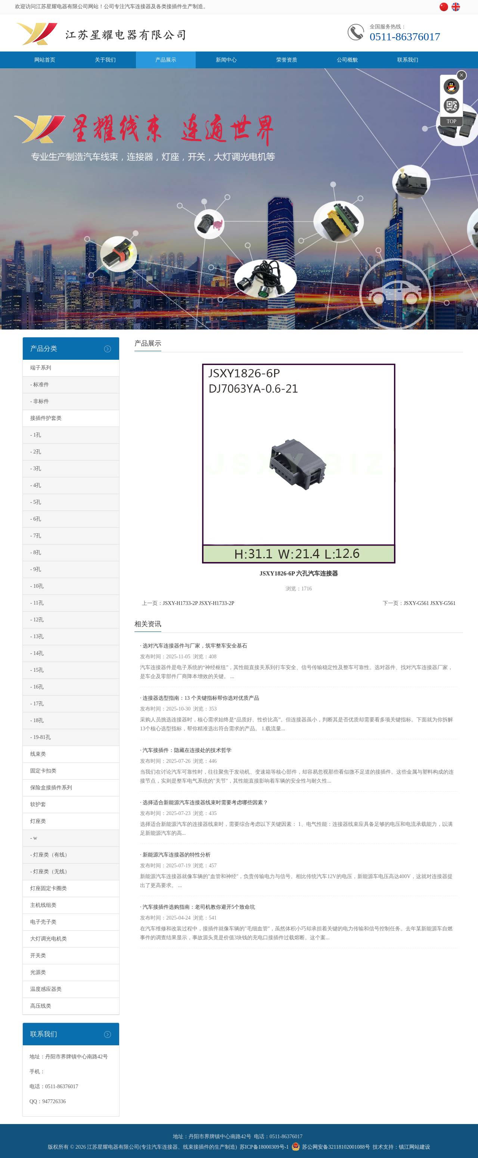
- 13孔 (37, 636)
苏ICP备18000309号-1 (264, 1147)
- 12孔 (37, 619)
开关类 (38, 955)
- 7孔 (35, 536)
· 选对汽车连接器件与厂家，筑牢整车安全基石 (193, 646)
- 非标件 (39, 401)
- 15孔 (37, 670)
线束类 (38, 754)
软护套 (38, 804)
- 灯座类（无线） (50, 871)
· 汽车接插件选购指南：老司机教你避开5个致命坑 (197, 907)
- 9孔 (35, 569)
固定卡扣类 (43, 771)
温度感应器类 (46, 989)
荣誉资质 (286, 60)
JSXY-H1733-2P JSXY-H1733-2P (198, 603)
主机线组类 (43, 905)
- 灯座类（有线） (50, 855)
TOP (451, 121)
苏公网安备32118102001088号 (336, 1147)
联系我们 (407, 60)
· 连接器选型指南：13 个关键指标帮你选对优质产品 (199, 698)
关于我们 (105, 60)
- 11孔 (37, 603)
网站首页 (44, 60)
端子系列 (40, 368)
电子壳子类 (43, 922)
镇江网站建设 (414, 1147)
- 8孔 (35, 552)
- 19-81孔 (40, 737)
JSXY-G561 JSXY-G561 (430, 603)
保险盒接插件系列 (51, 787)
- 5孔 (35, 502)
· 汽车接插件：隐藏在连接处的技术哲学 (186, 750)
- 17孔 (37, 703)
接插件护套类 (46, 418)
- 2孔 (35, 452)
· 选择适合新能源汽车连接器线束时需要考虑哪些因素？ (204, 802)
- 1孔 (35, 435)
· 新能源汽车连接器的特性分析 (175, 855)
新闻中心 (226, 60)
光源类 (38, 972)
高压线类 (40, 1006)
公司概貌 (347, 60)
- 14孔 (37, 653)
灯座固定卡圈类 (48, 888)
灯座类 (38, 821)
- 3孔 (35, 468)
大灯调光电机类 (48, 939)
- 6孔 (35, 519)
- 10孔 (37, 586)
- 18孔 (37, 720)
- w (33, 838)
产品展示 (165, 60)
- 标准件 (39, 384)
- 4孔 (35, 485)
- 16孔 (37, 687)
